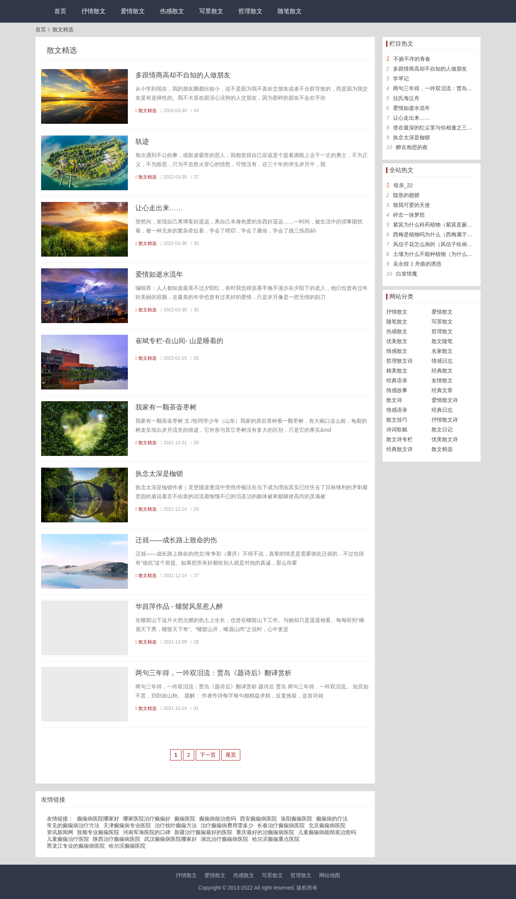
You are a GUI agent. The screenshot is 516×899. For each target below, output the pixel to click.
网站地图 (329, 875)
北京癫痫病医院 (327, 825)
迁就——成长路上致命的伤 (176, 540)
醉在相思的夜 (412, 147)
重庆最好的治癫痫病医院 (265, 832)
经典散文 (442, 371)
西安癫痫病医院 (258, 819)
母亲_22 (403, 185)
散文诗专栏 (399, 439)
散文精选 (63, 29)
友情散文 (442, 380)
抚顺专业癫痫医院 (98, 832)
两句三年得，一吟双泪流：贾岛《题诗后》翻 (446, 88)
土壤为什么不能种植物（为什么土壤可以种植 (446, 254)
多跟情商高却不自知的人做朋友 (182, 75)
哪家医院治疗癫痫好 (146, 819)
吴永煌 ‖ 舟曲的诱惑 (417, 264)
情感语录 (396, 410)
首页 (60, 11)
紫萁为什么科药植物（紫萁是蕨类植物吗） (443, 225)
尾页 (231, 755)
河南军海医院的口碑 (146, 832)
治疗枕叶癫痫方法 (176, 825)
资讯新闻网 (60, 832)
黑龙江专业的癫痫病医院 (76, 846)
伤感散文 (172, 11)
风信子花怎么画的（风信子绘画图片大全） (443, 244)
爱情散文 (133, 11)
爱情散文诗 (445, 400)
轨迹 (142, 141)
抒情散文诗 (445, 420)
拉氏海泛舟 (406, 98)
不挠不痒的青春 (411, 59)
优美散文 (396, 341)
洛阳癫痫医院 (296, 819)
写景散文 (211, 11)
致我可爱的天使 (411, 205)
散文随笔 (442, 341)
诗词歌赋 (396, 429)
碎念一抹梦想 (409, 215)
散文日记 (442, 429)
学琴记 (401, 78)
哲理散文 (250, 11)
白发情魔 (406, 274)
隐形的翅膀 (406, 195)
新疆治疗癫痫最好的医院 (203, 832)
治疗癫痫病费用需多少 (227, 825)
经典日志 (442, 410)
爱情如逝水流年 (159, 274)
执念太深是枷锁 (159, 473)
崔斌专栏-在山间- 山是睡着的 (179, 341)
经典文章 (442, 390)
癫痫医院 (184, 819)
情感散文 (396, 351)
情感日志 (442, 361)
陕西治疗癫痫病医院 (116, 839)
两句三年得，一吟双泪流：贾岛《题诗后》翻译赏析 (213, 673)
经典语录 (396, 380)
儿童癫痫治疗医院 (68, 839)
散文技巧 (396, 420)
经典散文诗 (399, 449)
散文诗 (394, 400)
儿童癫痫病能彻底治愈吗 (327, 832)
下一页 (208, 755)
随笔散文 (290, 11)
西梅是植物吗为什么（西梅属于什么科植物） (446, 234)
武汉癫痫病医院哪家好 (170, 839)
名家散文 (442, 351)
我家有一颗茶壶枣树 (166, 407)
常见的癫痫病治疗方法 (73, 825)
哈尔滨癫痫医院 (127, 846)
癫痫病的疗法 (332, 819)
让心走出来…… (159, 208)
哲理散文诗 (399, 361)
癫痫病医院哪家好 (98, 819)
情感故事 (396, 390)
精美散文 (396, 371)
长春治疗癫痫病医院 (281, 825)
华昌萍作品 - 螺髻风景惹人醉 (179, 606)
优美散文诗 (445, 439)
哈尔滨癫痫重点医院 (275, 839)
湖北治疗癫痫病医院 (224, 839)
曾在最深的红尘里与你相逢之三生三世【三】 (446, 128)
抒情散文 (93, 11)
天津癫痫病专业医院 (127, 825)
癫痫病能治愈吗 (217, 819)
